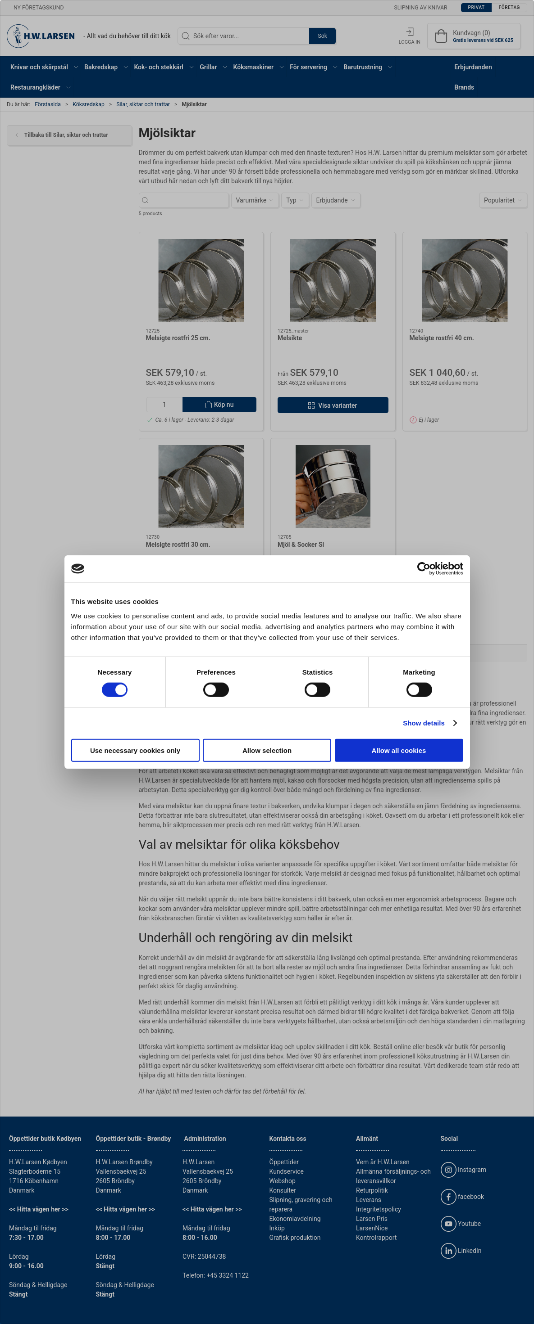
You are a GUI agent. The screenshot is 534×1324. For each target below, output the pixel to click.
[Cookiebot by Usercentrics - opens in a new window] (423, 569)
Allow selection (267, 750)
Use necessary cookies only (135, 750)
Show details (424, 723)
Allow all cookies (399, 750)
